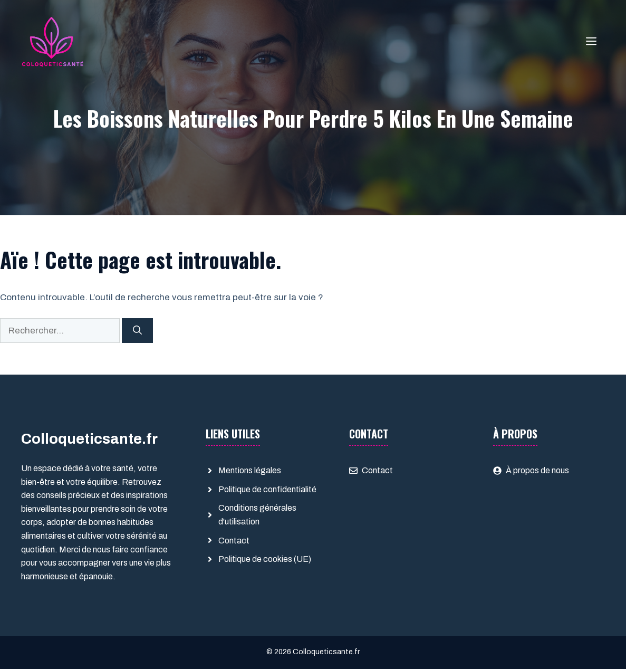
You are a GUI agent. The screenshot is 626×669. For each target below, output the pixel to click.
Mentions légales (249, 470)
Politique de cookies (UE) (264, 559)
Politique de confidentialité (267, 489)
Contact (233, 540)
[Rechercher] (137, 330)
